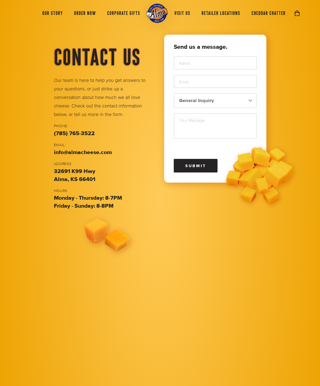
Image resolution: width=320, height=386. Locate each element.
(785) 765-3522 (74, 133)
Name (184, 63)
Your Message (192, 120)
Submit (195, 165)
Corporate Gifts (123, 12)
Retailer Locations (221, 12)
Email (184, 82)
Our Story (52, 12)
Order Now (85, 12)
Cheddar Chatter (268, 12)
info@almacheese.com (83, 152)
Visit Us (182, 12)
